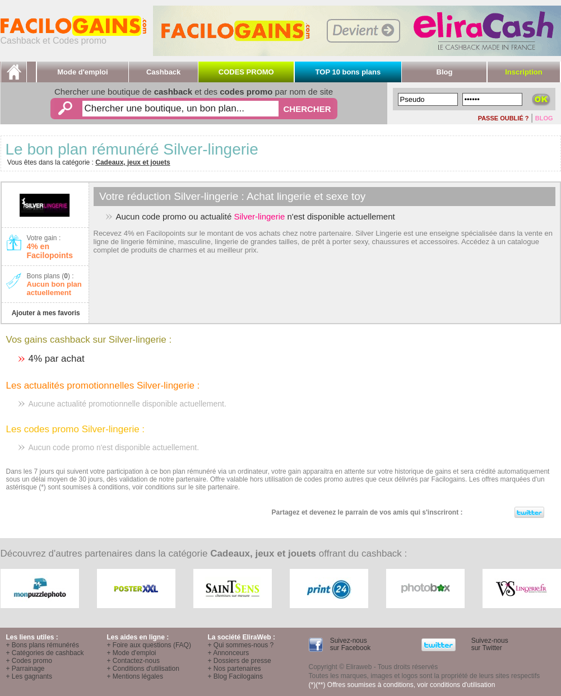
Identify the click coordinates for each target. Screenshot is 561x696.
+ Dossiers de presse (239, 661)
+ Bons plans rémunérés (42, 645)
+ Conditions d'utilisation (143, 668)
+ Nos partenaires (234, 668)
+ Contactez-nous (133, 661)
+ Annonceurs (228, 653)
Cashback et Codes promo (73, 36)
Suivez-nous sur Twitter (488, 644)
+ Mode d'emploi (131, 653)
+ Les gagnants (29, 676)
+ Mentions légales (135, 676)
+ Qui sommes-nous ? (241, 645)
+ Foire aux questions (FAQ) (149, 645)
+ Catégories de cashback (45, 653)
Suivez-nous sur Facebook (349, 644)
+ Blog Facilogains (235, 676)
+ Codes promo (29, 661)
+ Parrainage (25, 668)
